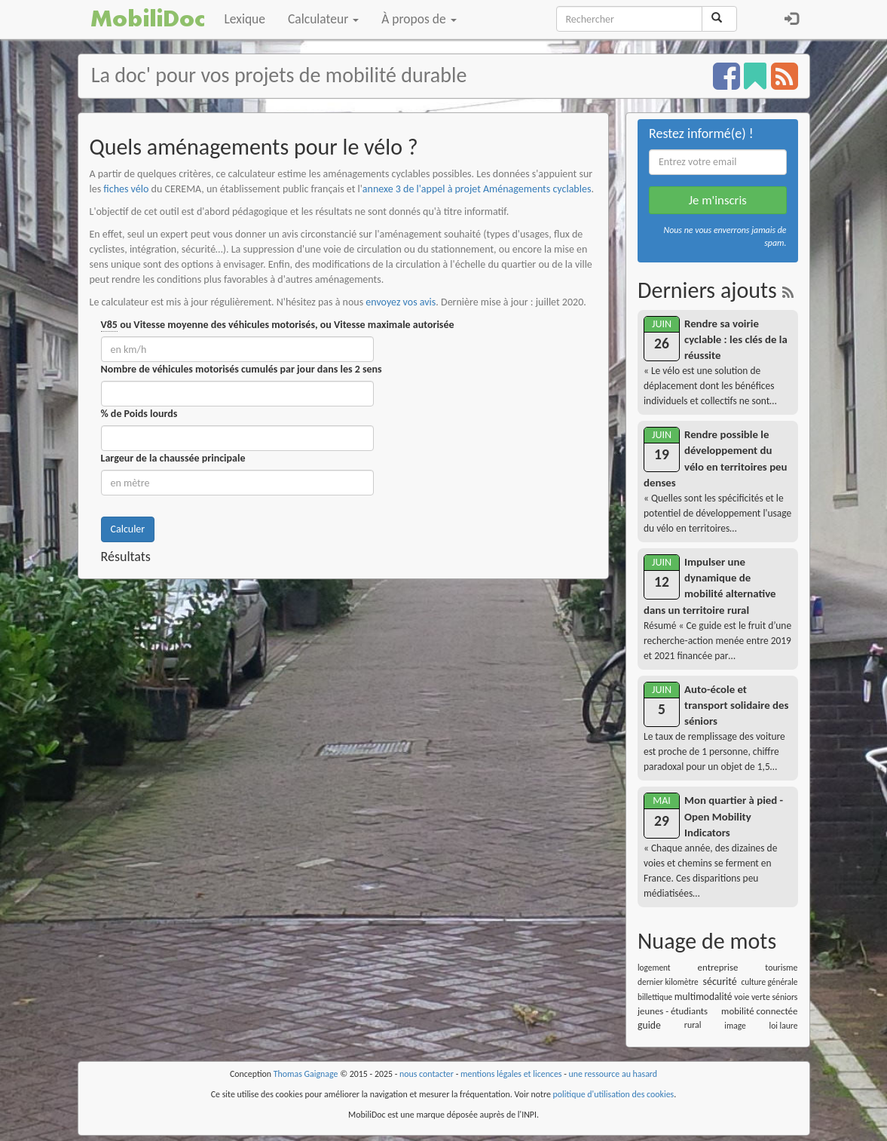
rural (693, 1025)
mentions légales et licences (511, 1074)
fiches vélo (125, 188)
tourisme (781, 967)
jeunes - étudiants (673, 1011)
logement (654, 967)
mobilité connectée (759, 1011)
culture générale (769, 982)
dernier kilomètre (668, 982)
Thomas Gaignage (306, 1074)
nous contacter (426, 1074)
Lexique (245, 19)
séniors (784, 997)
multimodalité (703, 996)
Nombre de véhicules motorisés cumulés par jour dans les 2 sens (241, 369)
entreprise (718, 967)
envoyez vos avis (401, 302)
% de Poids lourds (139, 413)
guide (649, 1025)
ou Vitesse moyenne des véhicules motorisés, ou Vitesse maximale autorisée (277, 325)
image (734, 1025)
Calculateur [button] (323, 19)
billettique (655, 997)
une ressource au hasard (613, 1074)
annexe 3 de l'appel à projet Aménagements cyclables (477, 188)
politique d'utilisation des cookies (613, 1094)
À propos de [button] (418, 19)
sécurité (719, 981)
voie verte (752, 997)
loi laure (783, 1025)
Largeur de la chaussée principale (173, 458)
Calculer (128, 529)
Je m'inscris (718, 200)
